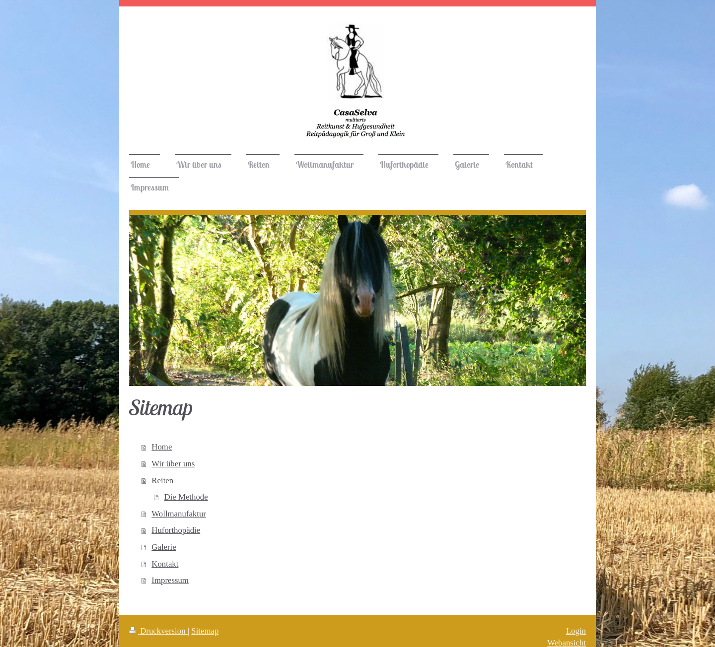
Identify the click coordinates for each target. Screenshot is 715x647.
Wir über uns (173, 463)
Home (161, 447)
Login (576, 631)
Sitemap (204, 631)
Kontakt (164, 564)
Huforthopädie (175, 530)
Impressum (170, 580)
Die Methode (186, 497)
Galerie (163, 547)
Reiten (162, 480)
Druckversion (158, 631)
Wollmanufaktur (178, 513)
